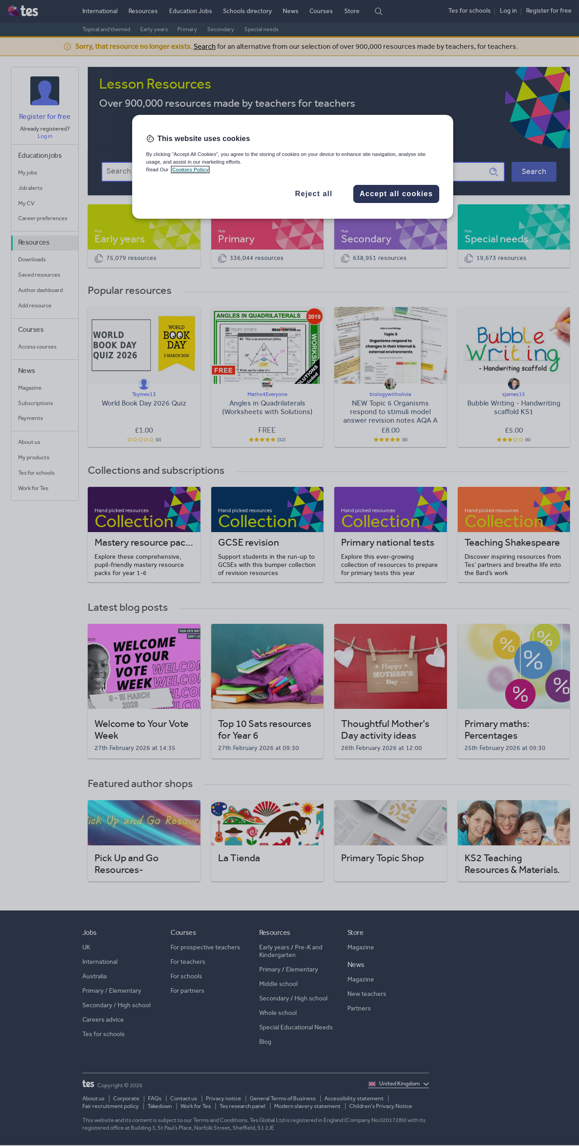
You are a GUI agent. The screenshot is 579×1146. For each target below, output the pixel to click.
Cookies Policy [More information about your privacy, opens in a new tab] (190, 169)
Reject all (313, 194)
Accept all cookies (396, 194)
